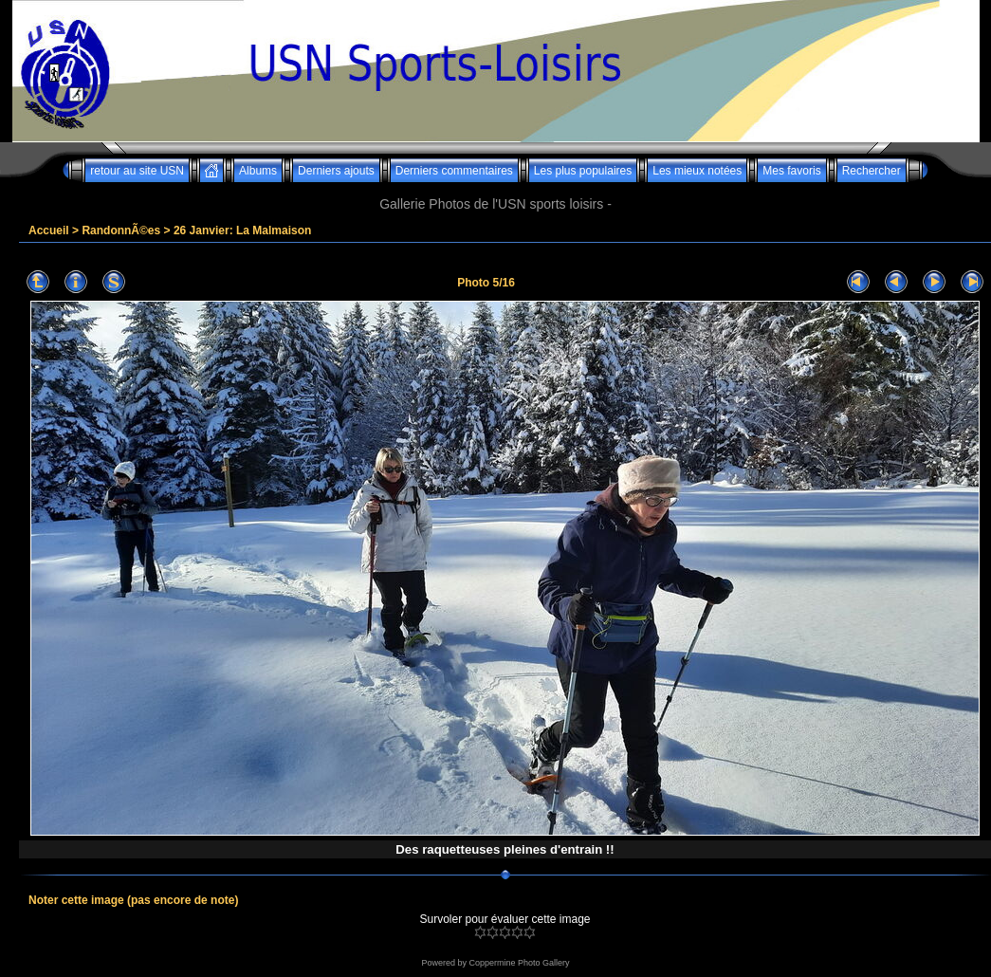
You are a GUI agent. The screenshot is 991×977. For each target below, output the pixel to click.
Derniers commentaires (454, 170)
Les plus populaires (583, 170)
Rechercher (871, 170)
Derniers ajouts (336, 170)
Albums (258, 170)
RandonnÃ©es (121, 230)
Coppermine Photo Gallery (518, 963)
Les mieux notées (697, 170)
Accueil (48, 230)
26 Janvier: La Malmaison (242, 230)
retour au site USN (137, 170)
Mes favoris (791, 170)
